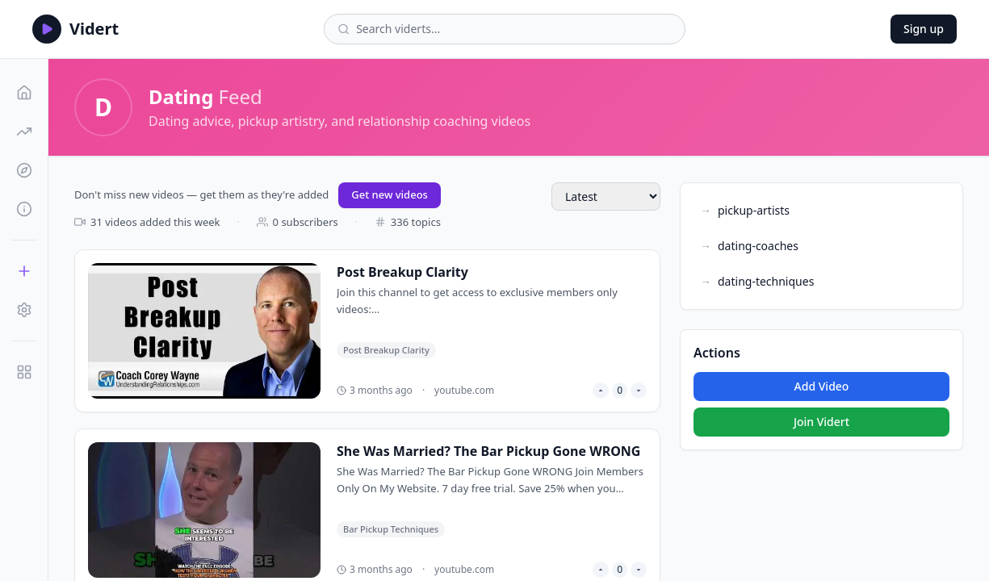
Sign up (923, 28)
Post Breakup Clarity (386, 350)
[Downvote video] (639, 390)
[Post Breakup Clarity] (367, 331)
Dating (181, 96)
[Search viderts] (514, 29)
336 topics (408, 222)
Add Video (821, 386)
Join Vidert (821, 421)
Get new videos (389, 194)
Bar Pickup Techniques (390, 529)
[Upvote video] (601, 390)
